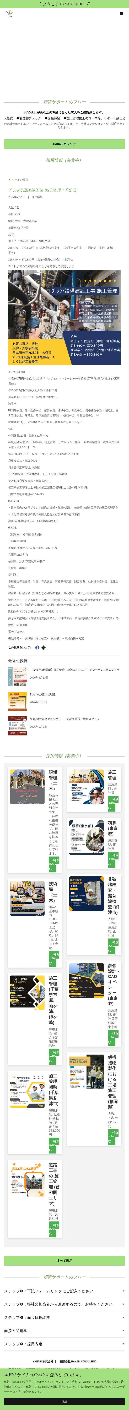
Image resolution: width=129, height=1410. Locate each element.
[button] (121, 13)
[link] (9, 13)
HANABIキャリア (64, 144)
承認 (64, 1401)
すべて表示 (64, 1261)
